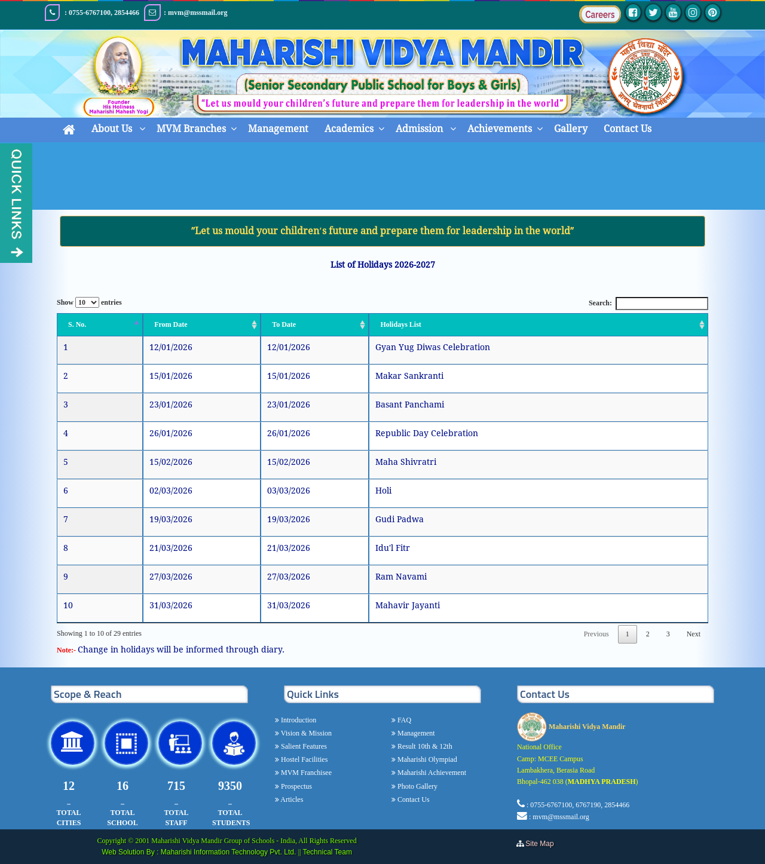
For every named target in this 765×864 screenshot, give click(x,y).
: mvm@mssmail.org (559, 817)
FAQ (403, 720)
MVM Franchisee (305, 772)
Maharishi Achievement (431, 772)
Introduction (297, 720)
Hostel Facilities (303, 759)
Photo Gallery (416, 786)
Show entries (89, 302)
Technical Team (327, 852)
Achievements (499, 128)
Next (693, 634)
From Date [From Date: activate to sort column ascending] (170, 324)
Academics (349, 128)
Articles (291, 799)
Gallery (570, 128)
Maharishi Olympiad (426, 759)
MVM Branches (191, 128)
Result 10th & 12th (424, 746)
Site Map (542, 844)
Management (278, 128)
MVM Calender (410, 179)
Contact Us (627, 128)
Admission (420, 128)
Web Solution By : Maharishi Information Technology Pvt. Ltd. (200, 852)
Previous (596, 634)
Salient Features (303, 746)
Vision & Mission (305, 733)
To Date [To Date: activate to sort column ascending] (284, 324)
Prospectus (295, 786)
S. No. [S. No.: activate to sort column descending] (77, 324)
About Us (112, 128)
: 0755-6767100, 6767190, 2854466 (578, 805)
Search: (648, 303)
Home (339, 179)
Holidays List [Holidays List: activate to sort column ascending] (400, 324)
